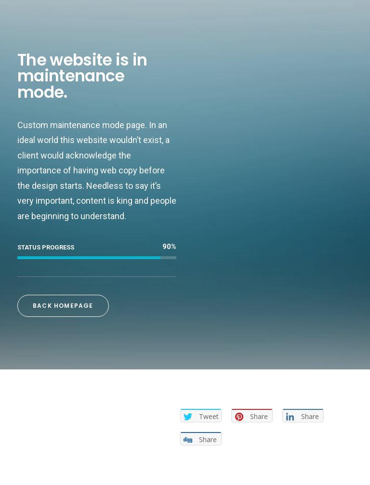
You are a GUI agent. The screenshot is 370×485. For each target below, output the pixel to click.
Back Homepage (63, 305)
